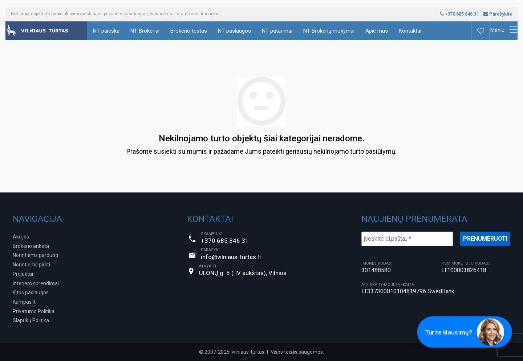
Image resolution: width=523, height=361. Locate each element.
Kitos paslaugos (31, 292)
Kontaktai (410, 31)
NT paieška (106, 31)
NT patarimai (277, 31)
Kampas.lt (24, 302)
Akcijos (21, 237)
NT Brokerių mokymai (328, 31)
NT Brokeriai (144, 31)
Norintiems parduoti (35, 255)
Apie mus (376, 31)
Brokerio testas (188, 31)
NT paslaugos (234, 31)
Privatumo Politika (33, 311)
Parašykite (497, 14)
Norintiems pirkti (31, 264)
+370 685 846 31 (459, 14)
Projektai (23, 274)
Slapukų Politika (31, 320)
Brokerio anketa (31, 246)
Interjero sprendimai (36, 283)
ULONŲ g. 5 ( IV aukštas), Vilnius (243, 273)
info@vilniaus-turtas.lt (231, 257)
